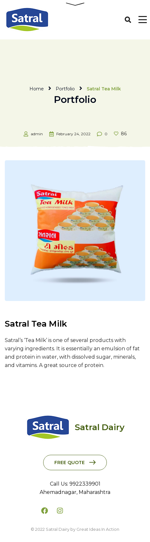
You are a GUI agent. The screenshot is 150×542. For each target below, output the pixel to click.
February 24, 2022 (73, 133)
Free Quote (69, 462)
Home (36, 89)
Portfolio (65, 89)
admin (37, 133)
